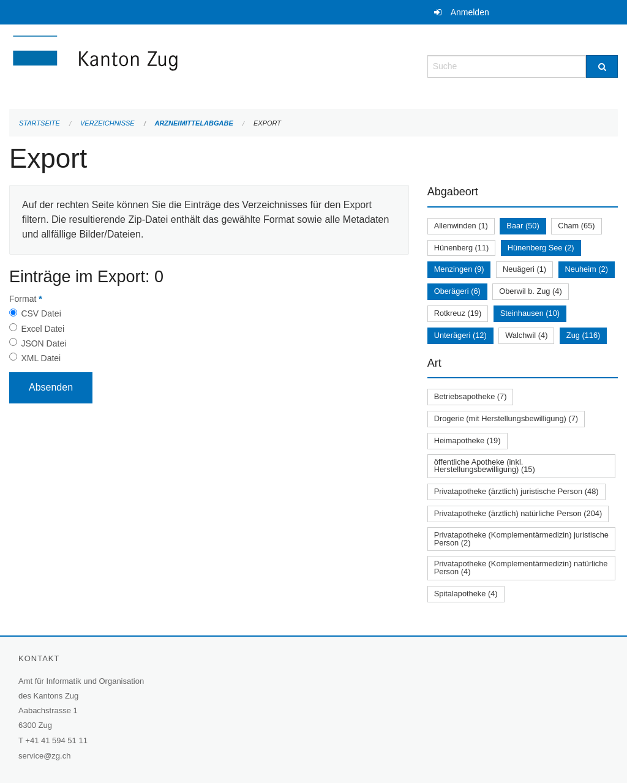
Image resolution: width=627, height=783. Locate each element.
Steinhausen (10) (530, 313)
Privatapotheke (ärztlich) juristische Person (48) (516, 491)
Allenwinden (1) (461, 225)
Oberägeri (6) (457, 291)
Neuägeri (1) (524, 269)
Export (267, 123)
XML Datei (41, 358)
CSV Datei (41, 313)
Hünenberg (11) (461, 247)
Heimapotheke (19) (467, 440)
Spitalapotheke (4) (466, 593)
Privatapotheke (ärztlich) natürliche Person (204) (518, 513)
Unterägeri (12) (460, 335)
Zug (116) (583, 335)
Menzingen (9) (459, 269)
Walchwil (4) (526, 335)
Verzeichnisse (107, 123)
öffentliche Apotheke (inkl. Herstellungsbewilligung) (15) (484, 465)
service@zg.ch (44, 755)
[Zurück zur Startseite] (168, 65)
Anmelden (470, 12)
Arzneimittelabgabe (193, 123)
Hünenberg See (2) (541, 247)
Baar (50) (522, 225)
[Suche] (602, 66)
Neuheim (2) (586, 269)
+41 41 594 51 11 (56, 740)
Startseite (39, 123)
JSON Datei (43, 343)
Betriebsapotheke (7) (470, 396)
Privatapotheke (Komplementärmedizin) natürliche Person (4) (521, 567)
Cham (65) (576, 225)
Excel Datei (42, 329)
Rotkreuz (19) (458, 313)
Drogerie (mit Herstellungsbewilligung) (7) (506, 418)
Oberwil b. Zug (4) (530, 291)
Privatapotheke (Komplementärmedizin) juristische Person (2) (521, 538)
